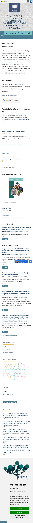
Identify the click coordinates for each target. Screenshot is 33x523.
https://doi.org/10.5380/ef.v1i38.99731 (16, 277)
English (5, 391)
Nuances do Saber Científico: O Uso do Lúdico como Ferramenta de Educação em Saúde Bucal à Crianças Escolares (16, 423)
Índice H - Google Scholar (9, 95)
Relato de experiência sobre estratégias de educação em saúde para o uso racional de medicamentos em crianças (16, 293)
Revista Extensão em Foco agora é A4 (13, 131)
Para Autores (6, 349)
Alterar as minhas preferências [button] (20, 516)
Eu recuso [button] (20, 512)
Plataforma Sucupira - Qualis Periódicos (12, 145)
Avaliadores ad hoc (8, 216)
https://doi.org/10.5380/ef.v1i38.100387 (16, 297)
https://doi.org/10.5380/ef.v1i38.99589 (16, 321)
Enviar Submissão (10, 402)
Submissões (5, 87)
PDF (5, 239)
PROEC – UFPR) (26, 55)
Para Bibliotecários (8, 352)
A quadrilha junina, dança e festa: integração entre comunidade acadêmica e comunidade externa (16, 439)
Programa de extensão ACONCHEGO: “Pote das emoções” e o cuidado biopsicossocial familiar (16, 250)
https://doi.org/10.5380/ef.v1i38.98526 (16, 254)
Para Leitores (6, 347)
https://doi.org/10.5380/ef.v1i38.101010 (16, 231)
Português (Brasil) (8, 394)
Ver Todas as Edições (9, 335)
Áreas (23, 73)
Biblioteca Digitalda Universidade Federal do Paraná (14, 22)
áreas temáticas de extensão (10, 62)
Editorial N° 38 (6, 208)
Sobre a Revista (18, 84)
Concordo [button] (20, 508)
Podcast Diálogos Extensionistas (12, 159)
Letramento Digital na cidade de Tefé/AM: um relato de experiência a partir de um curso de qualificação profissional (15, 317)
